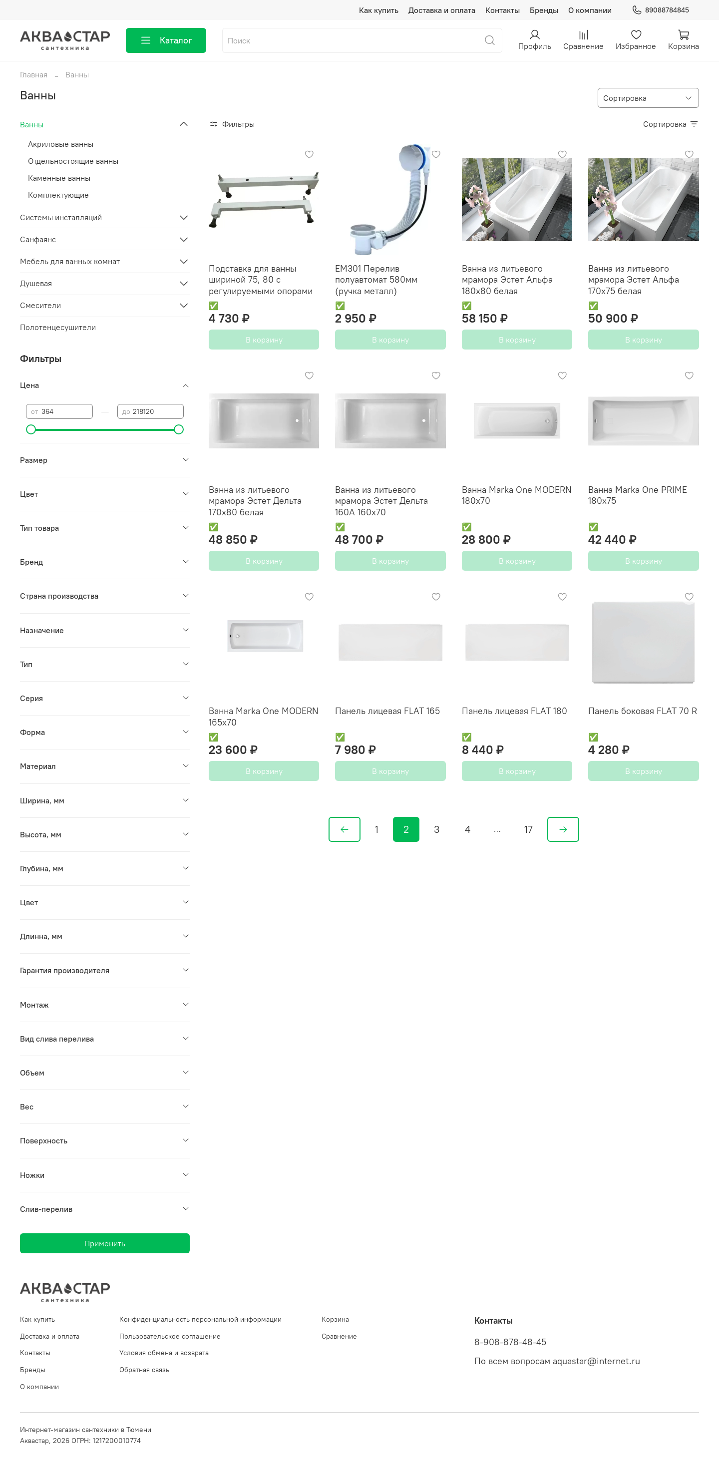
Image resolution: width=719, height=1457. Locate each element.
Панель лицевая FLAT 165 (387, 711)
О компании (590, 10)
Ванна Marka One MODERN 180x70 (517, 495)
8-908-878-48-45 (510, 1342)
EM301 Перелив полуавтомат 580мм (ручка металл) (376, 280)
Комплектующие (58, 195)
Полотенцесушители (58, 327)
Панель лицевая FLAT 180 (514, 711)
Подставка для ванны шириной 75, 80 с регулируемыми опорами (261, 280)
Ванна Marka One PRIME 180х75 (637, 495)
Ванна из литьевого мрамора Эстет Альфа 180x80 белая (507, 280)
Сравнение (339, 1336)
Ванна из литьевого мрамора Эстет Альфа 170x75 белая (633, 280)
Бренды (544, 10)
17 (528, 829)
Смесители (40, 305)
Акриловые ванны (60, 144)
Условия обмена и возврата (164, 1352)
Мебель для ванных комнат (70, 261)
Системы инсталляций (61, 217)
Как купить (378, 10)
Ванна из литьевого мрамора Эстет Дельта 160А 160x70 (381, 501)
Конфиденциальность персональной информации (200, 1319)
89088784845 (660, 10)
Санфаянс (38, 239)
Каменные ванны (59, 178)
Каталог (166, 40)
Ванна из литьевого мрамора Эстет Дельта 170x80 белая (255, 501)
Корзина (335, 1319)
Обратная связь (144, 1369)
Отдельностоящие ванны (73, 161)
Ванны (31, 124)
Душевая (36, 283)
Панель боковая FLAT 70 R (642, 711)
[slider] (30, 429)
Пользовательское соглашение (170, 1336)
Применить (104, 1243)
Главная (33, 74)
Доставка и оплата (441, 10)
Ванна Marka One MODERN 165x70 (264, 716)
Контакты (502, 10)
